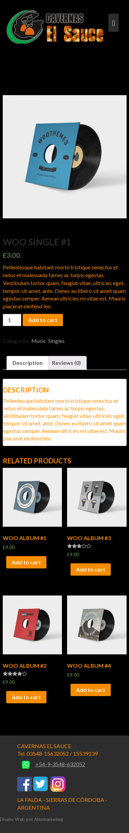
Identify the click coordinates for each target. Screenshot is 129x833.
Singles (56, 340)
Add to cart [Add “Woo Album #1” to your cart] (26, 562)
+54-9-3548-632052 (51, 764)
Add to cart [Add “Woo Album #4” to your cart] (90, 690)
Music (38, 340)
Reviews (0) (66, 362)
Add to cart (42, 320)
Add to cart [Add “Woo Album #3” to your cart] (90, 569)
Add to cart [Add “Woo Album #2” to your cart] (26, 697)
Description (27, 362)
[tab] (28, 363)
